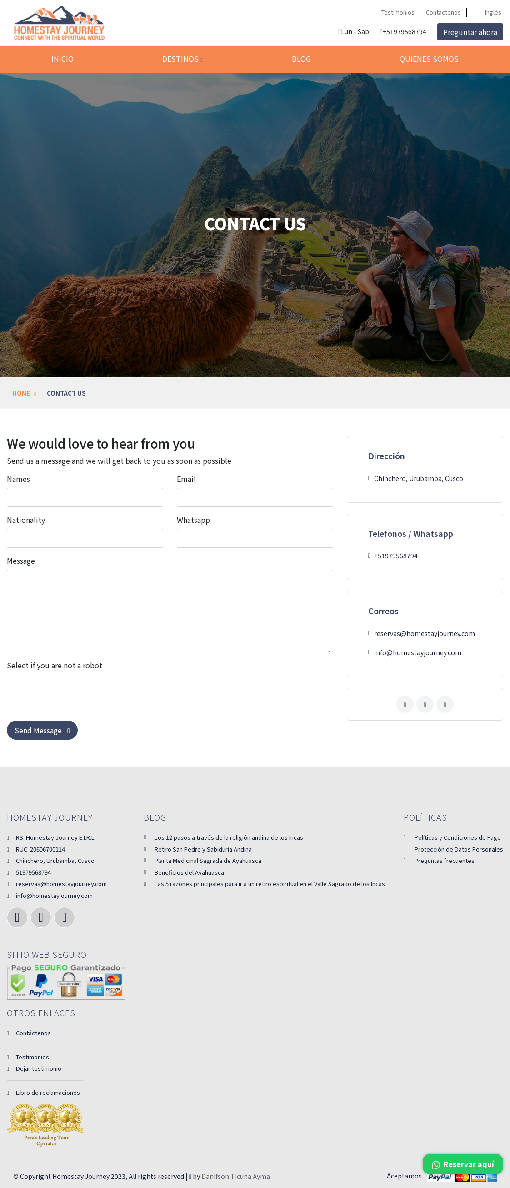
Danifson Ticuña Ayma (235, 1176)
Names (18, 478)
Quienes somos (429, 58)
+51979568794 (403, 31)
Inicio (62, 58)
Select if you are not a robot (54, 665)
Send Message (42, 730)
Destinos (182, 58)
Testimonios (398, 12)
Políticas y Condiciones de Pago (458, 837)
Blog (301, 58)
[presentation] (76, 692)
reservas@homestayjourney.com (57, 883)
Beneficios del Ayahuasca (189, 872)
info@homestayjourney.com (50, 895)
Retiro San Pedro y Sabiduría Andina (203, 849)
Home (21, 393)
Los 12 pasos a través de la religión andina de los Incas (229, 837)
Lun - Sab (353, 31)
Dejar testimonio (34, 1068)
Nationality (26, 519)
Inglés (487, 12)
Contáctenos (443, 12)
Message (21, 560)
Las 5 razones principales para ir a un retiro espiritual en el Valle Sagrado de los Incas (270, 883)
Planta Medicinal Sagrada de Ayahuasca (208, 860)
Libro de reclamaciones (43, 1092)
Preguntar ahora (470, 31)
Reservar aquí (463, 1164)
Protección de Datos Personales (459, 849)
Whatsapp (193, 519)
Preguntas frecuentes (445, 860)
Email (186, 478)
